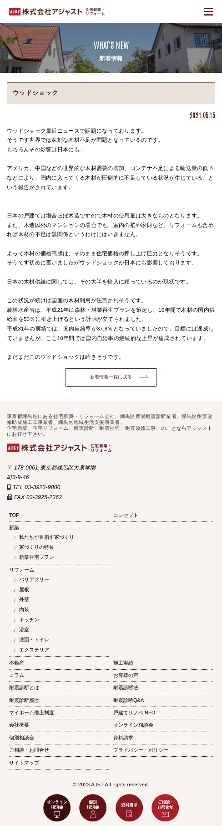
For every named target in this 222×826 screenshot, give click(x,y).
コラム (16, 675)
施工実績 (123, 663)
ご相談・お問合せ (29, 750)
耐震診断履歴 (24, 700)
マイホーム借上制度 (31, 712)
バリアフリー (34, 579)
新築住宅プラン (36, 557)
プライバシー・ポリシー (140, 750)
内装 (24, 609)
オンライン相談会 (133, 725)
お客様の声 (125, 675)
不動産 (16, 663)
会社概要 (19, 725)
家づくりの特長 (36, 547)
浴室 (24, 629)
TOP (14, 515)
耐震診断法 (125, 687)
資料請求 (123, 737)
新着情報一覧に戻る (111, 376)
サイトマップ (24, 762)
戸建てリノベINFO (134, 712)
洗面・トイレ (34, 639)
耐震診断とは (24, 687)
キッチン (29, 619)
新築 (14, 527)
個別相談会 (21, 737)
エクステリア (34, 649)
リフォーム (21, 570)
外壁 (24, 599)
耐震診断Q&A (128, 700)
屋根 (24, 589)
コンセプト (125, 515)
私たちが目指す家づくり (46, 537)
